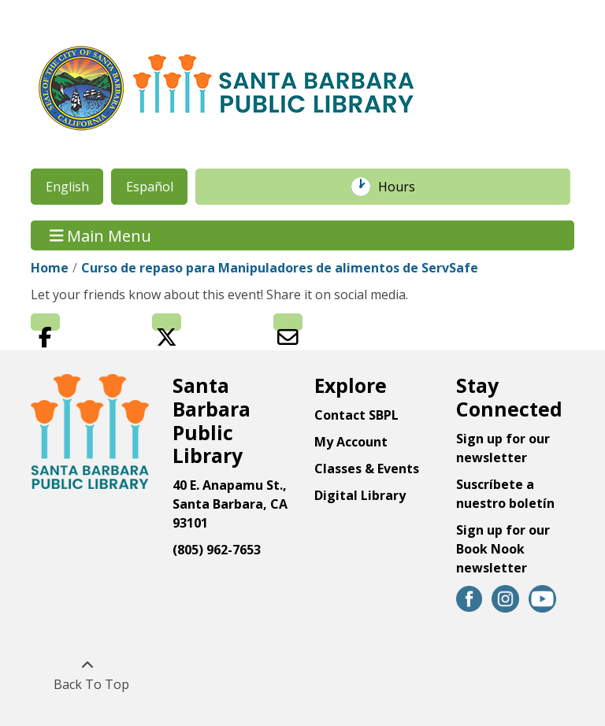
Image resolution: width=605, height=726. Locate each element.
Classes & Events (366, 468)
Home (50, 267)
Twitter (166, 322)
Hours (404, 186)
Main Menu (101, 235)
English (67, 186)
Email (287, 322)
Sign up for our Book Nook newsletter (503, 548)
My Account (351, 441)
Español (149, 186)
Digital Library (360, 495)
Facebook (45, 322)
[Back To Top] (87, 674)
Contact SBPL (356, 415)
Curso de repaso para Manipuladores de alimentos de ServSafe (279, 267)
